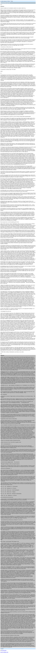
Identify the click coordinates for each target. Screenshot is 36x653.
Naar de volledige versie (4, 652)
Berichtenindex (4, 650)
